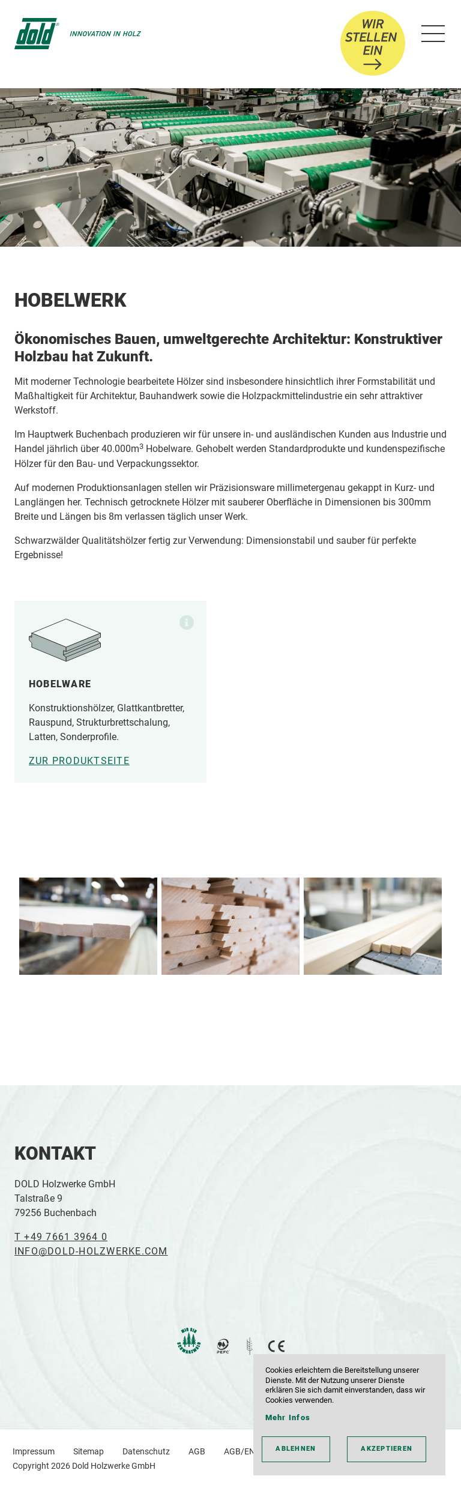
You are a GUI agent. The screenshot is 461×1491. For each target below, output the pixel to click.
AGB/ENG (242, 1451)
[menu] (431, 34)
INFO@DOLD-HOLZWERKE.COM (91, 1251)
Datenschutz (146, 1451)
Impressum (34, 1451)
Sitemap (88, 1451)
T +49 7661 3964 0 (60, 1236)
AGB (196, 1451)
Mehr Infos (287, 1417)
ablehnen (296, 1449)
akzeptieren (386, 1449)
